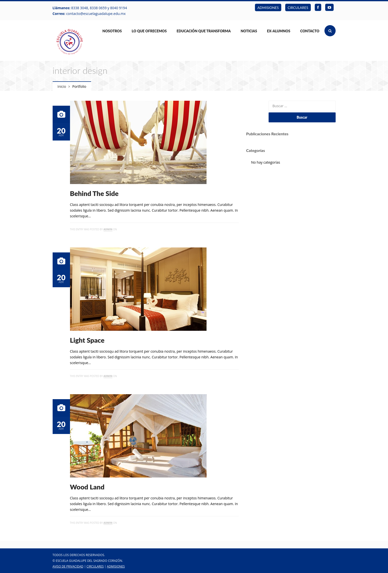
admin (108, 229)
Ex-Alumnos (278, 31)
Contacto (309, 31)
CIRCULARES (298, 7)
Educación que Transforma (204, 31)
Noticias (249, 31)
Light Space (87, 340)
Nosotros (112, 31)
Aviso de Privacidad (68, 566)
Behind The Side (94, 193)
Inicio (62, 86)
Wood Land (87, 487)
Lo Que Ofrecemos (149, 31)
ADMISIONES (268, 7)
